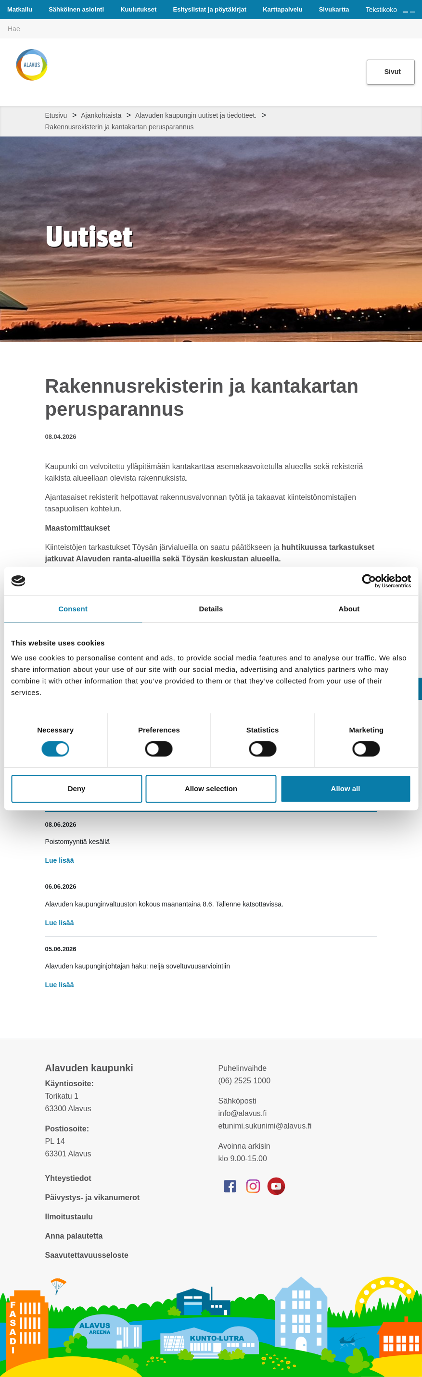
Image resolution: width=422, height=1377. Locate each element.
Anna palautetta (74, 1236)
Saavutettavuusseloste (86, 1255)
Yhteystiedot (68, 1178)
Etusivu (56, 115)
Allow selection (211, 788)
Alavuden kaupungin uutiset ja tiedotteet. (195, 115)
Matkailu (19, 9)
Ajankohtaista (101, 115)
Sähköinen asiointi (76, 9)
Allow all (345, 788)
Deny (77, 788)
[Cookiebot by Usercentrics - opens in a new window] (369, 581)
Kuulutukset (138, 9)
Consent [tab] (73, 609)
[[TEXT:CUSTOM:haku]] (415, 22)
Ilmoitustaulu (69, 1217)
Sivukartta (334, 9)
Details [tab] (211, 609)
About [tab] (349, 609)
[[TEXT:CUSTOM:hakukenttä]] (211, 28)
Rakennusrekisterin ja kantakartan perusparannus (119, 127)
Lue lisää (59, 860)
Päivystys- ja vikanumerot (92, 1197)
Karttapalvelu (282, 9)
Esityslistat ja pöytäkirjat (209, 9)
